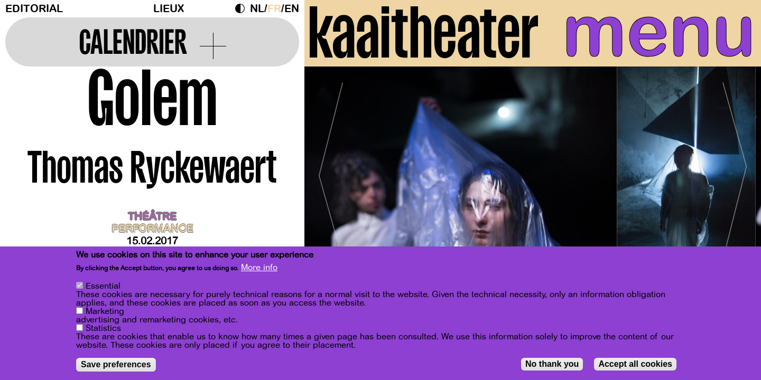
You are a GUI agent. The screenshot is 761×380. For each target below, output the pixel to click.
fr (274, 8)
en (291, 8)
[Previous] (331, 171)
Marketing (105, 311)
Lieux (168, 8)
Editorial (34, 8)
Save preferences (116, 364)
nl (257, 8)
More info (259, 267)
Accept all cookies (635, 363)
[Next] (734, 171)
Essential (103, 286)
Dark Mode (242, 8)
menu (659, 32)
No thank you (552, 363)
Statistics (103, 328)
